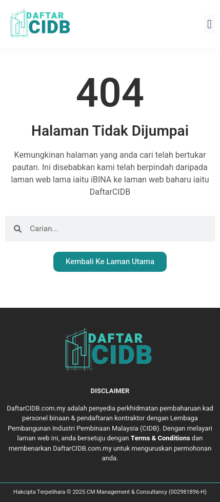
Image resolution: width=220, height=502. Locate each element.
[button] (209, 24)
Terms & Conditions (160, 438)
